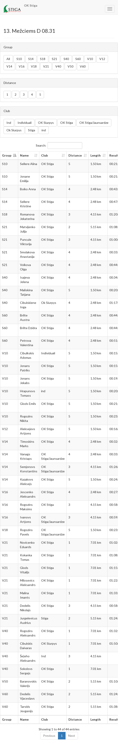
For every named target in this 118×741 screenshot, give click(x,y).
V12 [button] (102, 59)
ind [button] (44, 130)
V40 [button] (58, 66)
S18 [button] (42, 59)
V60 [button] (83, 66)
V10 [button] (90, 59)
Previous (49, 735)
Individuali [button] (25, 122)
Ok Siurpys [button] (14, 130)
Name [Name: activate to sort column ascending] (24, 155)
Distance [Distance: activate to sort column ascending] (75, 155)
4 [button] (32, 94)
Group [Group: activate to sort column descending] (6, 155)
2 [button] (15, 94)
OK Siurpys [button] (46, 122)
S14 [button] (31, 59)
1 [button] (7, 94)
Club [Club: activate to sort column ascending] (44, 155)
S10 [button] (19, 59)
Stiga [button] (31, 130)
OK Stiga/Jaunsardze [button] (93, 122)
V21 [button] (46, 66)
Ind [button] (8, 122)
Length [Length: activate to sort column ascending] (95, 155)
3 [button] (24, 94)
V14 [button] (9, 66)
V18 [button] (34, 66)
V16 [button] (21, 66)
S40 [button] (66, 59)
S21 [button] (54, 59)
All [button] (8, 59)
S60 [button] (78, 59)
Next (71, 735)
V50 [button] (70, 66)
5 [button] (40, 94)
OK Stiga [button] (66, 122)
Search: (59, 145)
